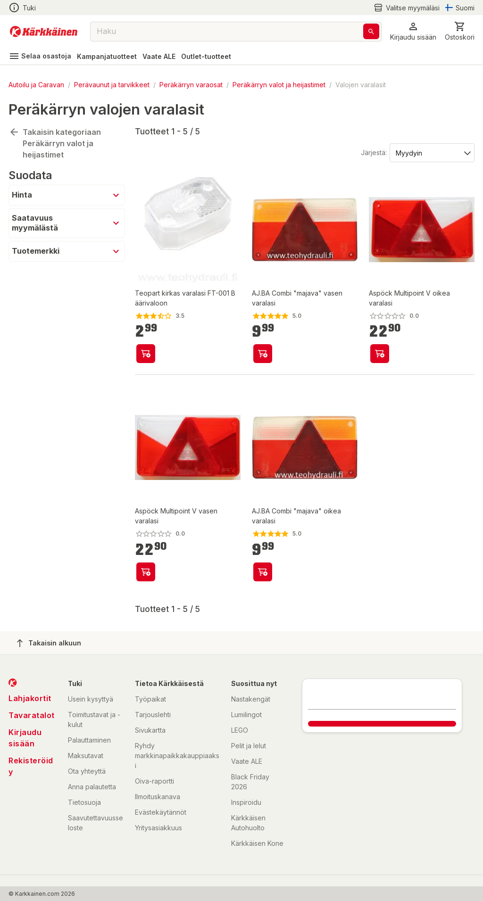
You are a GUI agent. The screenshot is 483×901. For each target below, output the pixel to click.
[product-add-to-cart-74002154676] (379, 353)
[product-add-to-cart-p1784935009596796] (145, 353)
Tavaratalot (31, 715)
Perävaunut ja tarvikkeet (112, 85)
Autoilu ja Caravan (36, 85)
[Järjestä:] (431, 152)
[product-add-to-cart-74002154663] (145, 571)
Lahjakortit (29, 698)
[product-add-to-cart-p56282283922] (262, 571)
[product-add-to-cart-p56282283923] (262, 353)
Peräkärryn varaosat (191, 85)
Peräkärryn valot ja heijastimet (279, 85)
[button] (413, 31)
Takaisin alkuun (49, 643)
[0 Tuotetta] (460, 31)
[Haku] (371, 31)
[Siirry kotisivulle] (44, 31)
